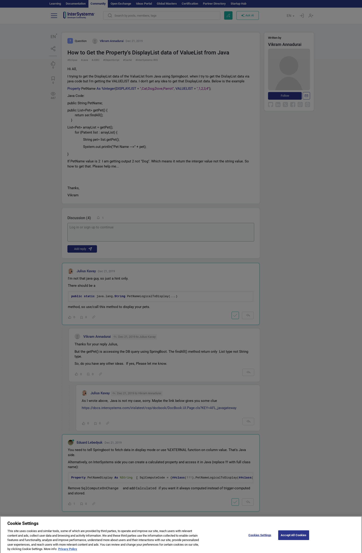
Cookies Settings (259, 538)
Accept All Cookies (293, 538)
